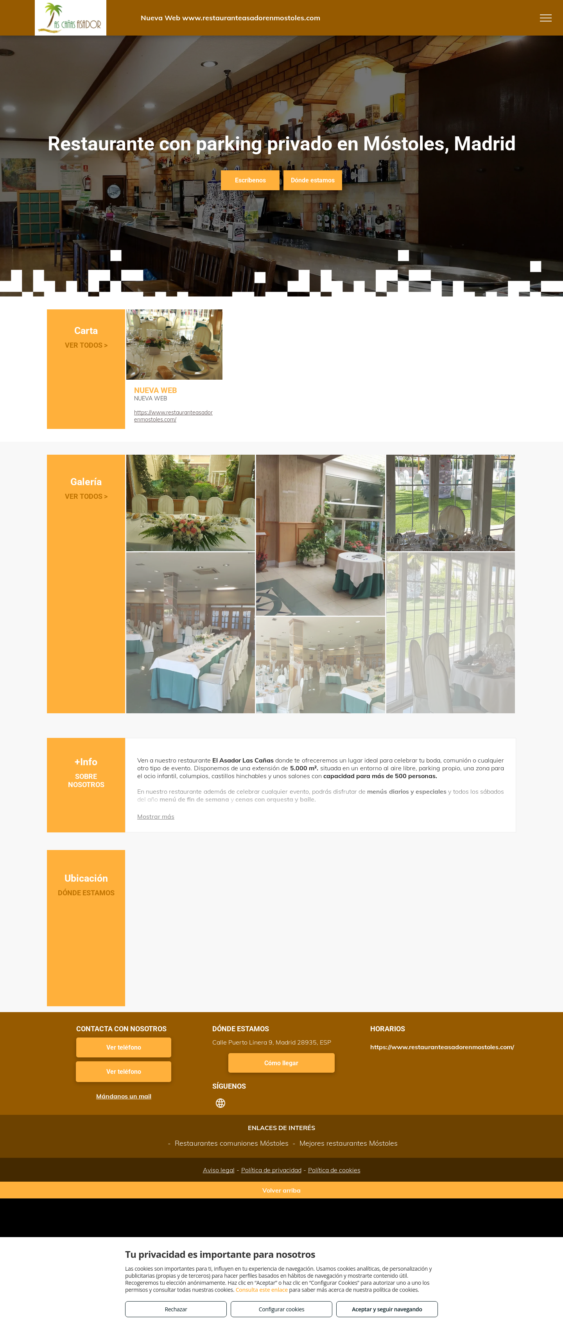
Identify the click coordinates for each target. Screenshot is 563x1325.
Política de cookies (334, 1170)
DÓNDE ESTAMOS (86, 893)
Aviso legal (219, 1170)
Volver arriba (281, 1190)
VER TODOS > (86, 345)
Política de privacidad (271, 1170)
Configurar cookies (282, 1309)
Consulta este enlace (262, 1289)
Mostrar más (155, 816)
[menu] (546, 18)
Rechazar (176, 1309)
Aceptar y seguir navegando (387, 1309)
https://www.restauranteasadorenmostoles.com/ (173, 416)
